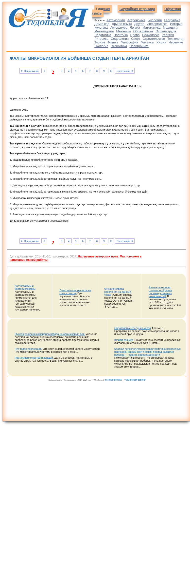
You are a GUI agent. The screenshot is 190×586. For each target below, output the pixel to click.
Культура (101, 27)
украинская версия (134, 379)
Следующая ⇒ (125, 70)
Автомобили (115, 20)
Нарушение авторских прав (98, 256)
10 (111, 70)
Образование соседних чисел (132, 328)
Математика (151, 27)
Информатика (157, 24)
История (176, 24)
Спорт (135, 38)
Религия (168, 35)
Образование (143, 31)
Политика (121, 35)
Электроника (139, 46)
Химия (161, 42)
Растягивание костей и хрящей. (34, 357)
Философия (129, 42)
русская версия (113, 379)
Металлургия (104, 31)
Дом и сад (101, 24)
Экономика (119, 46)
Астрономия (136, 20)
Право (135, 35)
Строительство (154, 38)
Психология (150, 35)
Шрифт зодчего (123, 339)
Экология (101, 46)
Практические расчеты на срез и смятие (75, 292)
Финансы (147, 42)
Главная (103, 9)
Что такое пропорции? (28, 348)
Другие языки (122, 24)
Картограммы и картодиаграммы (25, 287)
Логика (135, 27)
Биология (155, 20)
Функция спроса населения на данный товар (117, 291)
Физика (112, 42)
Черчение (176, 42)
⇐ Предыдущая (29, 70)
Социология (120, 38)
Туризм (99, 42)
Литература (118, 27)
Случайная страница (137, 9)
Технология (175, 38)
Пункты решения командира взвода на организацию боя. (50, 333)
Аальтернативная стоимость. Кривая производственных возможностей (160, 292)
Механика (123, 31)
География (172, 20)
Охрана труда (165, 31)
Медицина (170, 27)
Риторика (101, 38)
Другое (139, 24)
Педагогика (102, 35)
